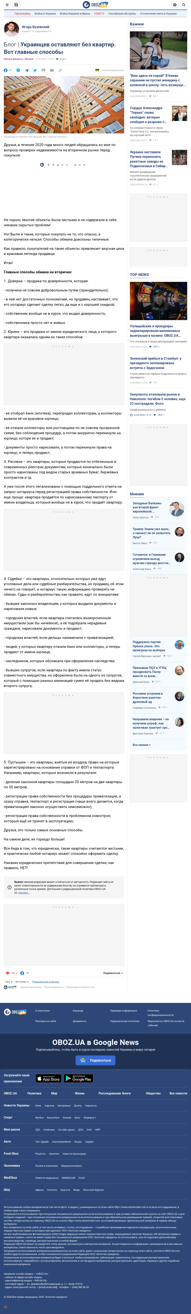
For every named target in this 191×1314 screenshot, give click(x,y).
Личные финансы (53, 987)
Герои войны (23, 13)
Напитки (54, 1153)
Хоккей (67, 1117)
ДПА (80, 1129)
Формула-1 (90, 1117)
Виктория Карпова (143, 733)
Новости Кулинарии (74, 1153)
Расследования (110, 1093)
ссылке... (24, 892)
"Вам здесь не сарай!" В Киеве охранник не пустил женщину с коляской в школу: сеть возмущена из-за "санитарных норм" (158, 80)
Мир (54, 1093)
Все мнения (140, 745)
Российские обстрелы (122, 13)
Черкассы (91, 1105)
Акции (78, 1141)
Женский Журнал (93, 1189)
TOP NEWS (139, 274)
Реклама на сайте (45, 1021)
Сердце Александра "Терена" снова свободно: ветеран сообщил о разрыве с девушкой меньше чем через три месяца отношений (148, 115)
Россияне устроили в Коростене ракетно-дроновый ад (148, 698)
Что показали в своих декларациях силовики (158, 341)
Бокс (77, 1117)
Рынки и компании (46, 1165)
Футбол (39, 1117)
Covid (81, 1177)
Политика (34, 1093)
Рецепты (40, 1153)
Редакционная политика (45, 982)
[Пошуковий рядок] (183, 5)
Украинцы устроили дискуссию (149, 90)
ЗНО (89, 1129)
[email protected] (48, 1287)
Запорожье (63, 1105)
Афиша (39, 1189)
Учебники (49, 1129)
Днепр (78, 1105)
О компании (42, 1010)
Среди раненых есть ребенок (148, 409)
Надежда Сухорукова (144, 707)
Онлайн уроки (66, 1129)
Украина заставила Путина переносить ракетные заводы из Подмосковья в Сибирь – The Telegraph (148, 159)
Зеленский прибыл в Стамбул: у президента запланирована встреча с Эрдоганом (155, 363)
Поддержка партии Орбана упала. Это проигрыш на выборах (149, 646)
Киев (38, 1105)
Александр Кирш (142, 569)
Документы (79, 1021)
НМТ (97, 1129)
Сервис (89, 1141)
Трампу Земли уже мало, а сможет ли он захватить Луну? (152, 533)
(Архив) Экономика (30, 987)
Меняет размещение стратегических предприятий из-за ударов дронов (148, 175)
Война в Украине (45, 13)
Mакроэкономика (71, 1165)
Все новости (178, 1093)
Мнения (137, 494)
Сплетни (52, 1189)
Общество (153, 1093)
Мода (76, 1189)
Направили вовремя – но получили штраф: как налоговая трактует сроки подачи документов (152, 723)
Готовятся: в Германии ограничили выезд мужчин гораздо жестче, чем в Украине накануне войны (151, 559)
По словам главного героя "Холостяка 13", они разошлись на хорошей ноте (149, 131)
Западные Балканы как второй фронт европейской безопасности (147, 507)
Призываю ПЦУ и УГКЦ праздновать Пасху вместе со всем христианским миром (149, 672)
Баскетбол (53, 1117)
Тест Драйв (42, 1141)
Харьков (49, 1105)
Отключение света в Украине (158, 13)
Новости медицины (46, 1177)
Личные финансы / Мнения (18, 59)
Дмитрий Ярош (141, 682)
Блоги (126, 1093)
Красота (65, 1189)
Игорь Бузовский (35, 27)
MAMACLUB (68, 1177)
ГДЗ (37, 1129)
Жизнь (80, 1093)
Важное (137, 24)
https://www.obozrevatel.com (130, 1207)
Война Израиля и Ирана (75, 13)
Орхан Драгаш (141, 517)
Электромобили (61, 1141)
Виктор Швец (140, 543)
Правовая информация (123, 1010)
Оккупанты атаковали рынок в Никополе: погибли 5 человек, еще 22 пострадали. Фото (158, 399)
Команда (78, 1010)
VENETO (99, 13)
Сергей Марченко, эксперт (147, 656)
